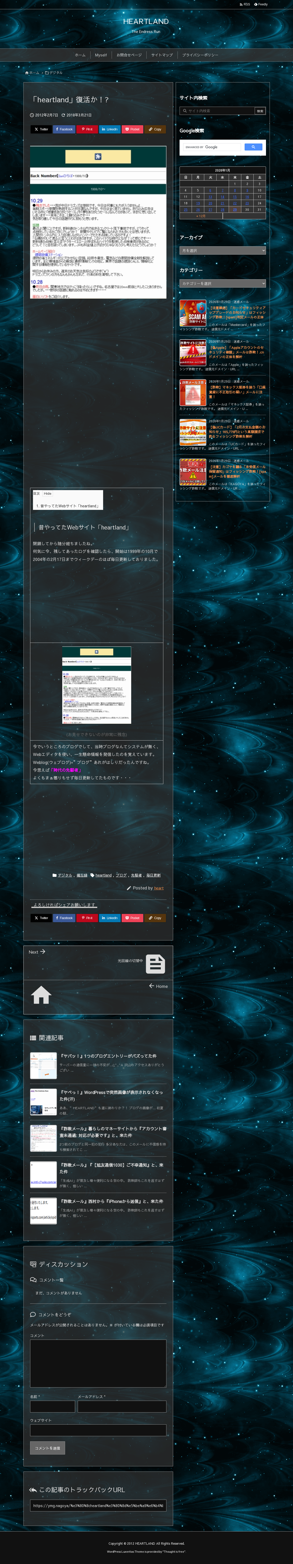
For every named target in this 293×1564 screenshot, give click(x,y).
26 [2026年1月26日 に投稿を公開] (198, 209)
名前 (35, 1396)
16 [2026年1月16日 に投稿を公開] (247, 197)
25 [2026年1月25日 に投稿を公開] (186, 209)
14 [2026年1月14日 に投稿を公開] (222, 197)
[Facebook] (64, 129)
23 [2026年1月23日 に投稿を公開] (247, 203)
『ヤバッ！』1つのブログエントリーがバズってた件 (107, 1056)
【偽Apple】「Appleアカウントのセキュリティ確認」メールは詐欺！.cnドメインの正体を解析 (236, 352)
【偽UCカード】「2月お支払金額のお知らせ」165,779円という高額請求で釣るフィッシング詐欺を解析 (237, 432)
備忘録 (82, 875)
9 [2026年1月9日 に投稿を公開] (247, 190)
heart (159, 887)
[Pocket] (132, 129)
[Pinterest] (87, 129)
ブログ (121, 875)
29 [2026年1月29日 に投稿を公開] (235, 209)
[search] (211, 147)
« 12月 (201, 216)
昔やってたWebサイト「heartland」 (68, 505)
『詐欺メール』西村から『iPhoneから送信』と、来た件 (111, 1201)
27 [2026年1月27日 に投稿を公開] (210, 209)
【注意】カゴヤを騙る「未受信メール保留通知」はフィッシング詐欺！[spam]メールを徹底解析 (237, 471)
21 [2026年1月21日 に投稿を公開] (222, 203)
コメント (37, 1335)
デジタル (56, 72)
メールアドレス (91, 1396)
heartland (104, 875)
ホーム (34, 72)
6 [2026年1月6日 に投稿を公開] (210, 190)
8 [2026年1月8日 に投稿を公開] (235, 190)
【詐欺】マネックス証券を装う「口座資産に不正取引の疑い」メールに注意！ (237, 392)
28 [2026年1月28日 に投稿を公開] (222, 209)
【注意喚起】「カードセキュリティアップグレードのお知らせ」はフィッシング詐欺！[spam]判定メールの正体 (237, 312)
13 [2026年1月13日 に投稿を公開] (210, 197)
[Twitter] (41, 129)
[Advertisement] (98, 335)
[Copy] (155, 129)
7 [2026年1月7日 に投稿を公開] (223, 190)
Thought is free (174, 1551)
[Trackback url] (98, 1505)
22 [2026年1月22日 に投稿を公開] (235, 203)
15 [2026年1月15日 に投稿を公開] (235, 197)
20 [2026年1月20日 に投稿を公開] (210, 203)
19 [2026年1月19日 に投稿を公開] (198, 203)
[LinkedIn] (110, 129)
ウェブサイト (41, 1420)
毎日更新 (153, 875)
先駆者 (136, 875)
